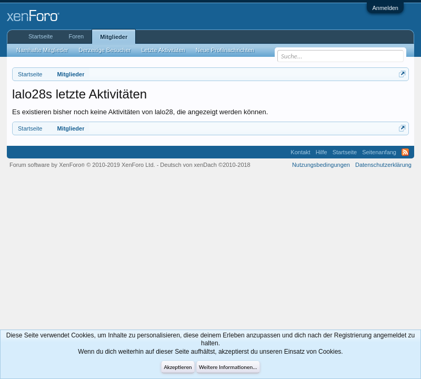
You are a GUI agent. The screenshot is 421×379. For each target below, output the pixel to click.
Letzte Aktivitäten (163, 50)
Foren (76, 36)
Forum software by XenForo (82, 165)
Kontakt (300, 152)
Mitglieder (113, 37)
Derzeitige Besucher (104, 50)
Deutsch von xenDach (205, 165)
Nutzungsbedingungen (321, 165)
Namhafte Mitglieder (42, 50)
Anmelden (385, 8)
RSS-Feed (405, 152)
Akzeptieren (178, 367)
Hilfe (321, 152)
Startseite (40, 36)
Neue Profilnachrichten (225, 50)
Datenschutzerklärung (383, 165)
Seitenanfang (379, 152)
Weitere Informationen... (228, 367)
